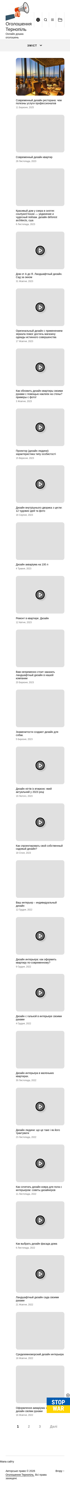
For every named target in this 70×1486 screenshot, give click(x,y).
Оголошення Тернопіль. (20, 1474)
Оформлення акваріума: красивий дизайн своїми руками (36, 1409)
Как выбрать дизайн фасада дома (36, 1243)
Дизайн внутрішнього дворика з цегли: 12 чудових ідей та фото (39, 509)
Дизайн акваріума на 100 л (32, 564)
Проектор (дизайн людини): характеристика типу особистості (36, 452)
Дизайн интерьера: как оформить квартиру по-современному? (36, 961)
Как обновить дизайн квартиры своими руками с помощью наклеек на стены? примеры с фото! (39, 394)
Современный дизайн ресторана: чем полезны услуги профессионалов (39, 102)
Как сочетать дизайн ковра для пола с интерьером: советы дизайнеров (39, 1188)
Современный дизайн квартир (34, 157)
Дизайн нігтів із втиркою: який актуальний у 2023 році (34, 790)
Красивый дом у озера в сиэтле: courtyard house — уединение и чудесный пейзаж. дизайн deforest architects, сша (36, 215)
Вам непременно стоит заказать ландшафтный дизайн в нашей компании (35, 675)
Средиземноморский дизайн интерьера (40, 1354)
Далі (53, 1426)
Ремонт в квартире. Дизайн (32, 618)
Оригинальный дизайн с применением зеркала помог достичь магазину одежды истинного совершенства (39, 334)
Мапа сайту (7, 1461)
